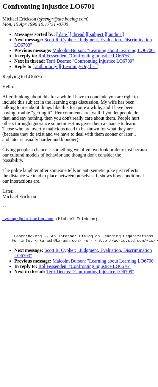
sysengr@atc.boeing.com (28, 221)
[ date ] (63, 34)
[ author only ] (46, 66)
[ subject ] (96, 34)
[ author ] (115, 34)
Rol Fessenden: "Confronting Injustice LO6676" (84, 55)
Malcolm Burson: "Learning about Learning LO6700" (104, 50)
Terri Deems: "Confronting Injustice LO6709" (90, 61)
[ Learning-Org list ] (79, 66)
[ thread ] (78, 34)
